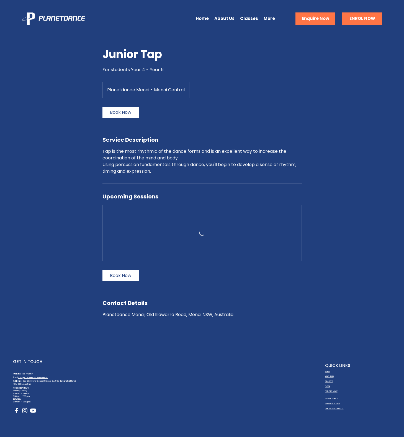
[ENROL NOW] (362, 18)
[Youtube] (33, 410)
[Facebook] (16, 410)
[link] (120, 112)
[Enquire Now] (315, 18)
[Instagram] (24, 410)
